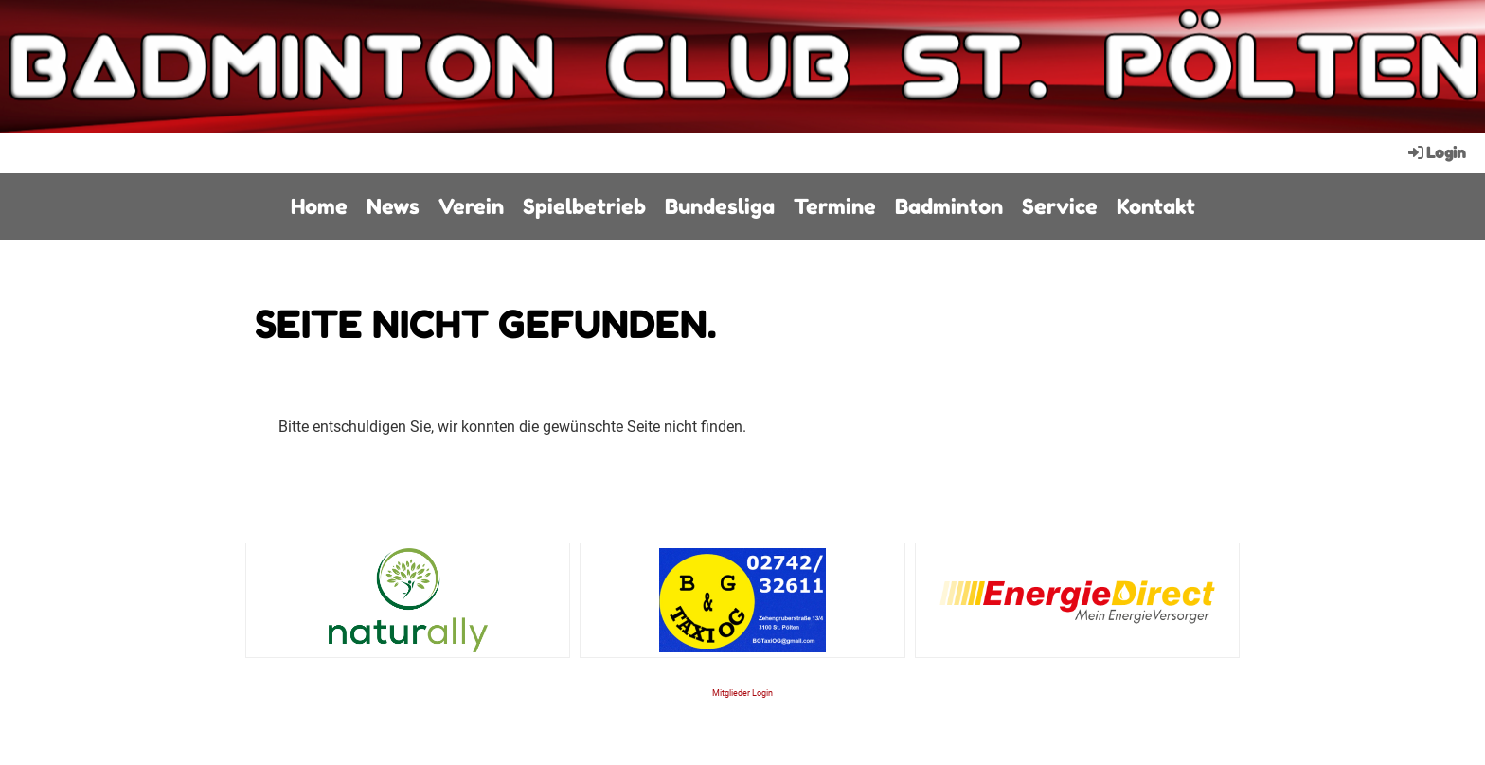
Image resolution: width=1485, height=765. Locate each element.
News (393, 206)
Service (1060, 206)
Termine (835, 206)
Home (319, 206)
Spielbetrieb (584, 206)
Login (1435, 152)
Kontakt (1156, 206)
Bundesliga (720, 206)
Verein (471, 206)
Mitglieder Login (742, 692)
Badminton (949, 206)
